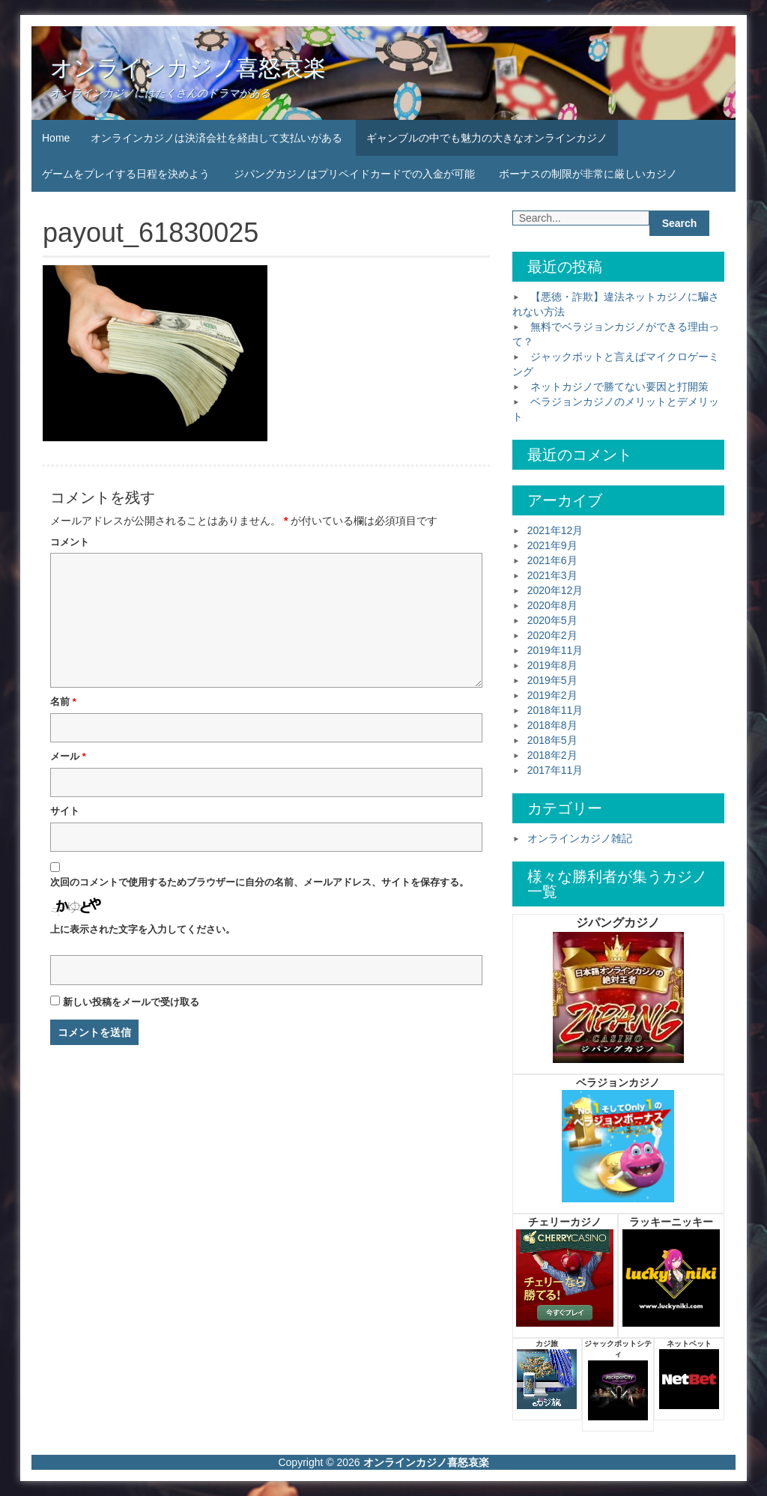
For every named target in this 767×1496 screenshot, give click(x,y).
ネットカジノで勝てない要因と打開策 (619, 387)
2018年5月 (552, 740)
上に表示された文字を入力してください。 (142, 929)
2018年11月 (555, 710)
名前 (63, 701)
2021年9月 (552, 545)
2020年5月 (552, 620)
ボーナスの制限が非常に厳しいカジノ (588, 174)
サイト (64, 811)
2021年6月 (552, 560)
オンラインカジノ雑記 (579, 838)
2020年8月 (552, 605)
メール (68, 756)
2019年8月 (552, 665)
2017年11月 (555, 770)
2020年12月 (555, 590)
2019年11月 (555, 650)
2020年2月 (552, 635)
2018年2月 (552, 755)
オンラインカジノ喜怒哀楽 (188, 67)
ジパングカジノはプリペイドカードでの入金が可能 (354, 174)
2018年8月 (552, 725)
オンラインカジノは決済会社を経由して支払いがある (216, 138)
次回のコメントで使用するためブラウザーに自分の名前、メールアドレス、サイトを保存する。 (259, 882)
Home (56, 138)
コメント (69, 542)
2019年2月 (552, 695)
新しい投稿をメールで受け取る (131, 1002)
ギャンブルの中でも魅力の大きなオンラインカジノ (486, 138)
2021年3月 (552, 575)
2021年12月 (555, 530)
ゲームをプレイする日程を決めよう (126, 174)
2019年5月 (552, 680)
